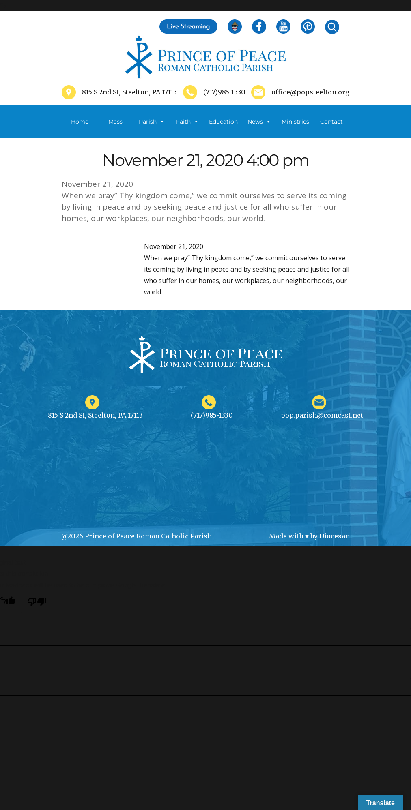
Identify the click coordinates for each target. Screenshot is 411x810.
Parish (152, 121)
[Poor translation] (37, 602)
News (259, 121)
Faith (187, 121)
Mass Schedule (116, 128)
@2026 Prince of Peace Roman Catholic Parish (136, 536)
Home (79, 121)
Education (223, 121)
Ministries (295, 128)
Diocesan (334, 536)
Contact (331, 121)
